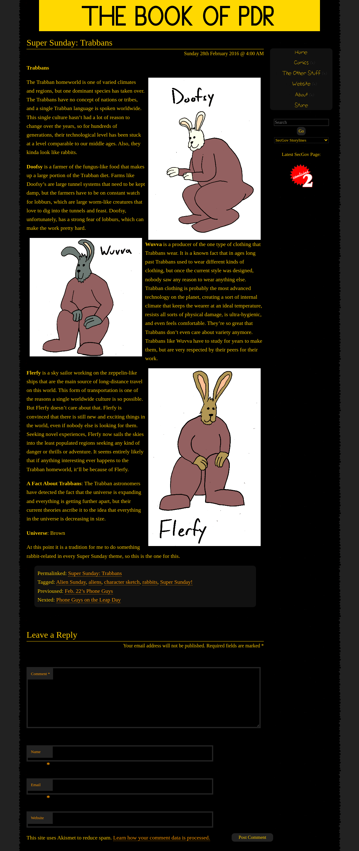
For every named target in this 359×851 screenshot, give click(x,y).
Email (40, 786)
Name (40, 753)
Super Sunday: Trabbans (95, 573)
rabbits (149, 582)
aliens (95, 582)
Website (37, 817)
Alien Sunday (71, 582)
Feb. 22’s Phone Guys (89, 591)
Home (301, 52)
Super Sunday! (176, 582)
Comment (40, 673)
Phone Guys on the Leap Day (88, 600)
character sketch (122, 582)
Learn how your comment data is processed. (161, 837)
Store (301, 105)
